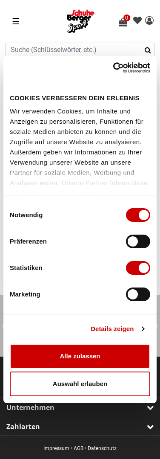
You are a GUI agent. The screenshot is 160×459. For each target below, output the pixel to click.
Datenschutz (102, 448)
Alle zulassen (80, 356)
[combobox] (80, 50)
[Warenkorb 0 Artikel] (128, 22)
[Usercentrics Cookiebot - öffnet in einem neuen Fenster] (114, 67)
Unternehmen (30, 407)
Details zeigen (112, 328)
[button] (149, 21)
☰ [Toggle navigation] (16, 21)
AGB (78, 448)
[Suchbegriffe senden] (150, 49)
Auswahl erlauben (80, 383)
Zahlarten (23, 426)
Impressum (56, 448)
